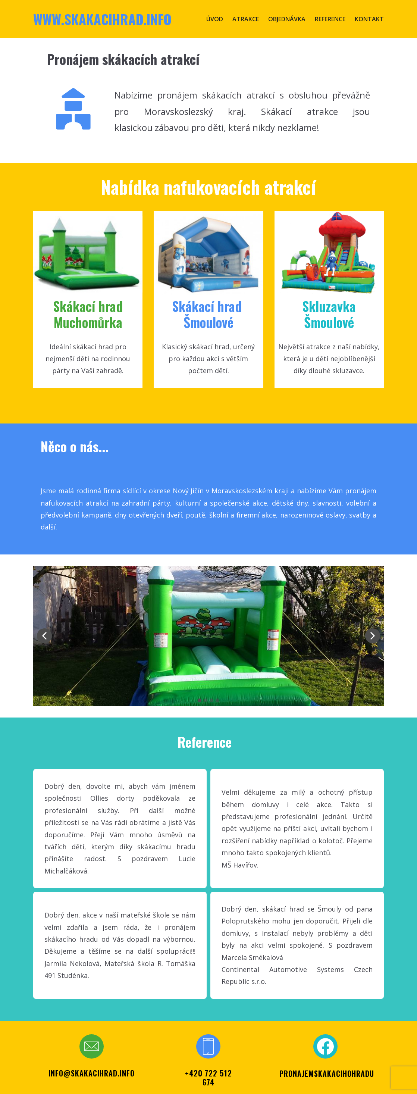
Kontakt (369, 19)
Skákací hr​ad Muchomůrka (88, 314)
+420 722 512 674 (208, 1078)
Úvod (214, 19)
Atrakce (245, 19)
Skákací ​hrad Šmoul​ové (208, 314)
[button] (44, 635)
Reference (330, 19)
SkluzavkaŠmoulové (329, 314)
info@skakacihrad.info (91, 1073)
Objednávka (286, 19)
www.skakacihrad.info (102, 19)
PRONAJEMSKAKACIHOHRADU (326, 1073)
